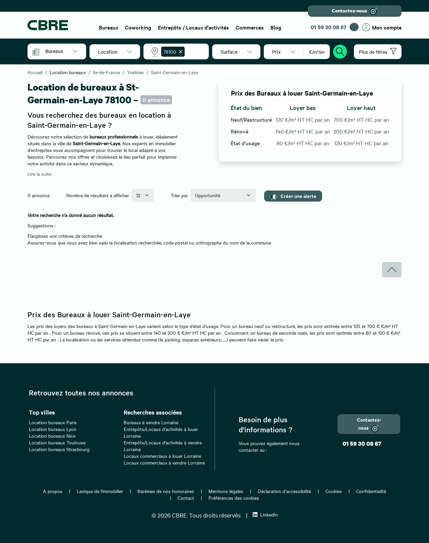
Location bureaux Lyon (52, 429)
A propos (52, 491)
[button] (61, 51)
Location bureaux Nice (52, 435)
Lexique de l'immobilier (100, 491)
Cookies (333, 491)
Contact (186, 497)
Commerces (250, 27)
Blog (275, 27)
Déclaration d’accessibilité (284, 491)
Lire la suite (39, 173)
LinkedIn (265, 514)
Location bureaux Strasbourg (59, 449)
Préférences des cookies (233, 497)
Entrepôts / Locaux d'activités (193, 27)
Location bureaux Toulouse (57, 442)
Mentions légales (225, 491)
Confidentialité (371, 491)
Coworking (138, 27)
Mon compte (382, 27)
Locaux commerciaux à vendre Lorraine (164, 462)
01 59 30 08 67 (328, 27)
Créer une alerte (293, 196)
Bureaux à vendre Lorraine (151, 422)
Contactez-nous (355, 11)
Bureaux (108, 27)
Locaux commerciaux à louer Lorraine (162, 455)
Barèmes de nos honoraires (165, 491)
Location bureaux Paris (53, 422)
